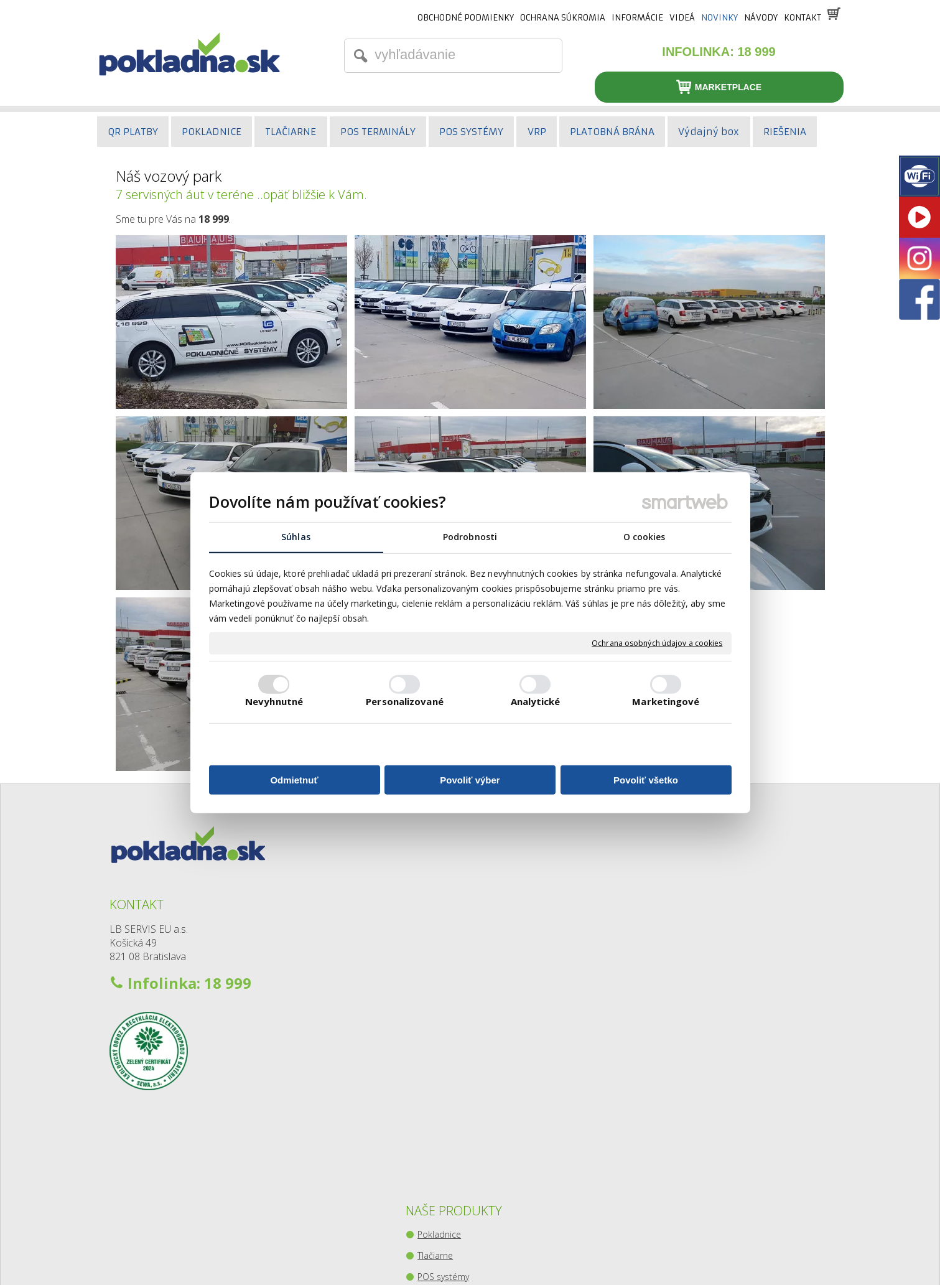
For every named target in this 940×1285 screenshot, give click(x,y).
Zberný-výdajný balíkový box (476, 1048)
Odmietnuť (294, 780)
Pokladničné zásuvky (460, 984)
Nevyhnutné (274, 701)
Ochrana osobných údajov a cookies (657, 643)
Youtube (690, 943)
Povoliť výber (470, 780)
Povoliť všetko (645, 780)
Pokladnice (441, 878)
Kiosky (432, 1026)
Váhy (429, 1005)
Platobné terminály (457, 942)
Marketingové (665, 701)
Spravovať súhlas (667, 1254)
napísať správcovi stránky (442, 1254)
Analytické (536, 701)
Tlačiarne (437, 899)
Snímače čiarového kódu (469, 963)
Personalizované (405, 701)
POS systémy (446, 921)
